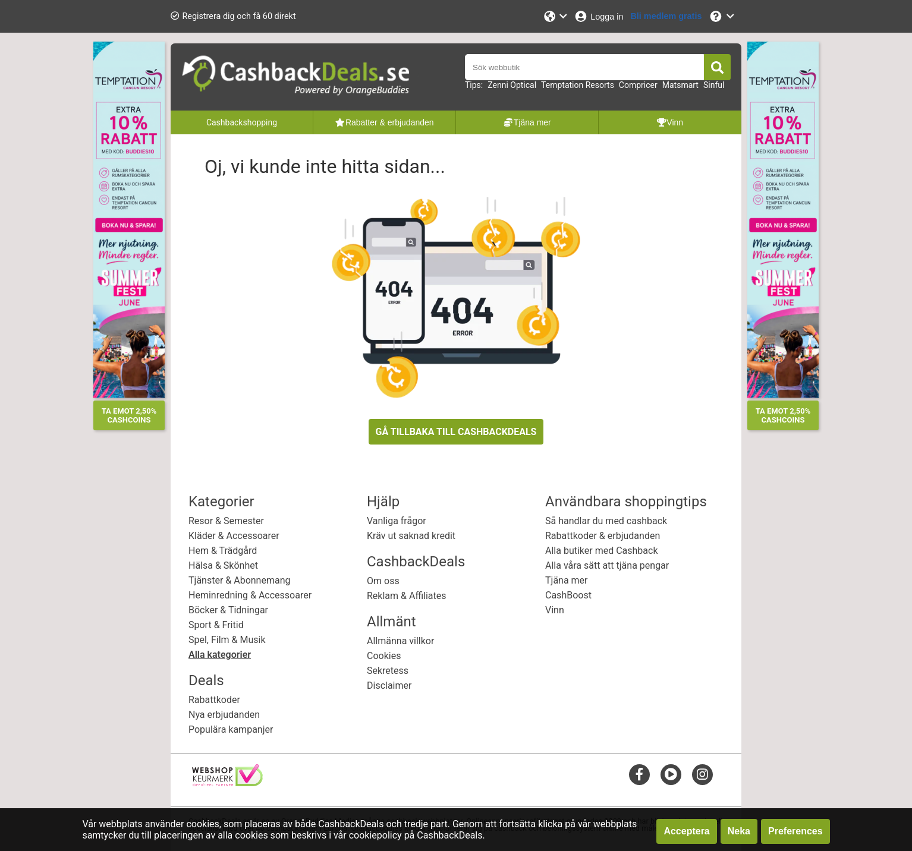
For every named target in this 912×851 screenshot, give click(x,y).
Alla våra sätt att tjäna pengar (607, 565)
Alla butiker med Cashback (601, 550)
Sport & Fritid (216, 625)
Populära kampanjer (230, 729)
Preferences (795, 831)
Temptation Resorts (577, 85)
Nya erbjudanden (224, 714)
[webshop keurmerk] (227, 783)
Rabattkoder (214, 699)
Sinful (713, 85)
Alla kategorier (219, 654)
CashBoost (568, 595)
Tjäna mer (566, 580)
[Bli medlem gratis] (666, 16)
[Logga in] (598, 16)
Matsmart (680, 85)
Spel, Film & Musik (227, 639)
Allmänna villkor (400, 641)
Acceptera (686, 831)
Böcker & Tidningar (228, 610)
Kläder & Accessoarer (233, 535)
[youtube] (671, 774)
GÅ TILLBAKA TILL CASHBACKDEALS (456, 431)
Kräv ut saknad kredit (411, 535)
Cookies (384, 655)
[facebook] (639, 774)
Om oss (383, 581)
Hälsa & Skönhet (223, 565)
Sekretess (387, 670)
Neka (739, 831)
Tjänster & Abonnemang (239, 580)
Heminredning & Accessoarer (250, 595)
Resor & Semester (226, 521)
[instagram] (702, 774)
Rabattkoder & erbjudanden (602, 535)
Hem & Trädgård (222, 550)
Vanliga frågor (396, 521)
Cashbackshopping (241, 122)
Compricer (638, 85)
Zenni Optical (512, 85)
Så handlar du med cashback (606, 521)
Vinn (554, 610)
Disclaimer (389, 685)
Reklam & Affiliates (406, 595)
